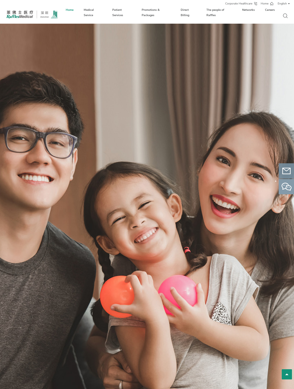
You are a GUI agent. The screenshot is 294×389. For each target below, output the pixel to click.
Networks (248, 10)
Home (70, 10)
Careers (270, 10)
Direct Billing (185, 12)
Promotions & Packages (151, 12)
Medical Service (89, 12)
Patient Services (117, 12)
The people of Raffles (215, 12)
